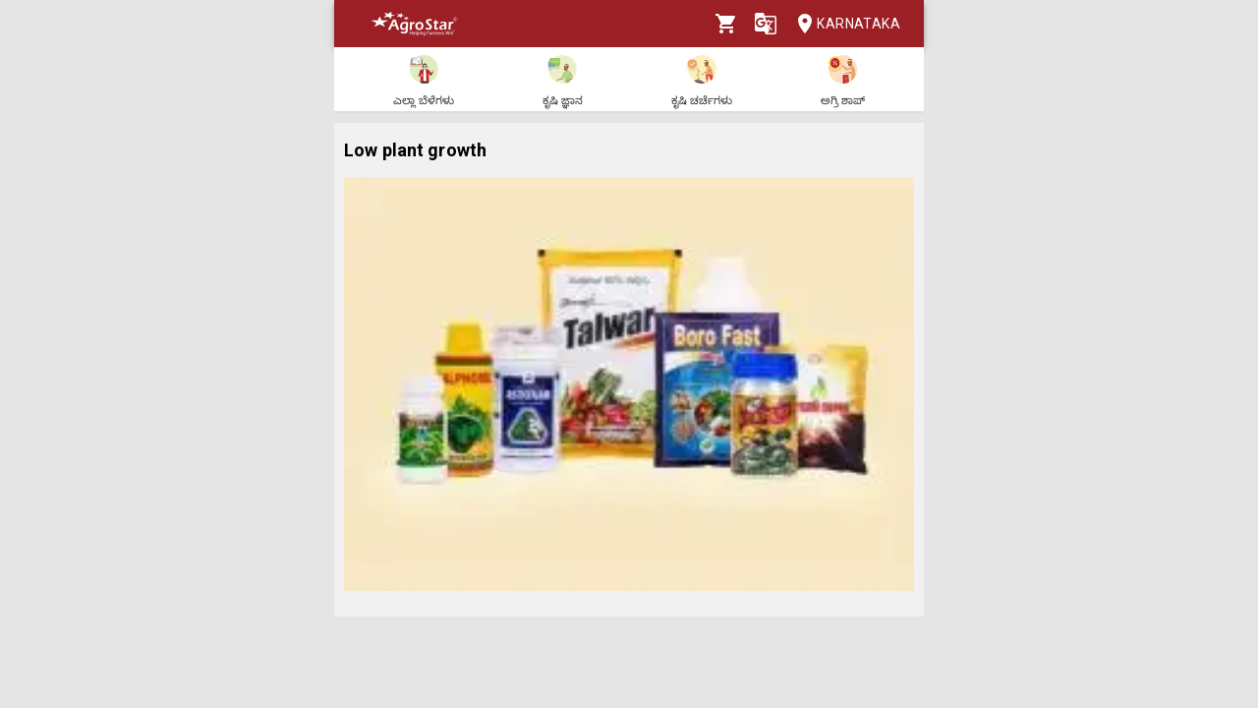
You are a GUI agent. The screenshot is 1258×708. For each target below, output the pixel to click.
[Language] (765, 23)
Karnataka (842, 24)
